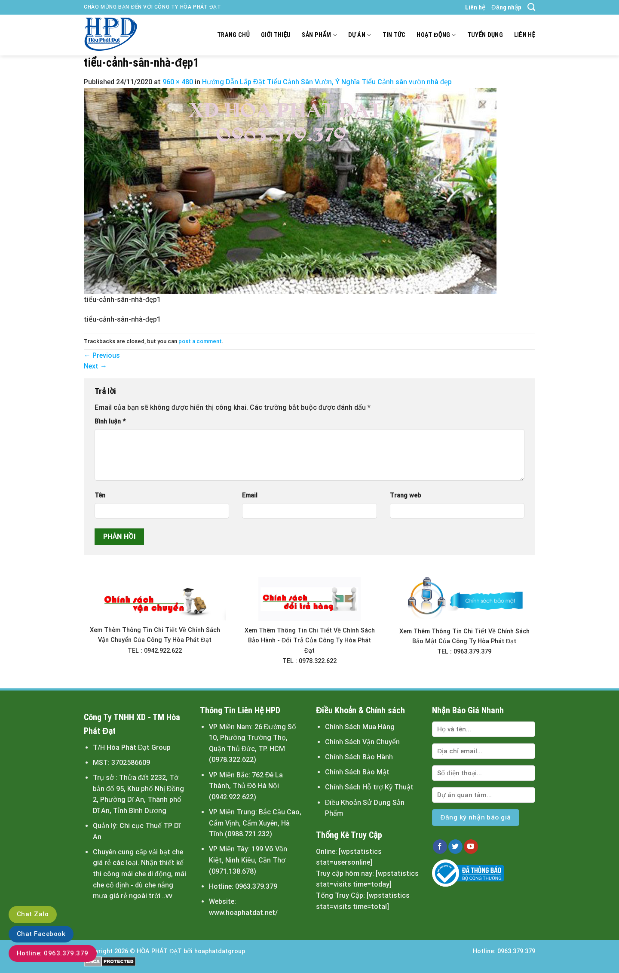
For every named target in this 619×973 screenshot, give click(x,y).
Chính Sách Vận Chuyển (362, 742)
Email (249, 495)
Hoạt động (436, 35)
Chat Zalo (33, 914)
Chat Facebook (41, 934)
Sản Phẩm (319, 35)
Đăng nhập (506, 7)
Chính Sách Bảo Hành (359, 757)
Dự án (359, 35)
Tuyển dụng (485, 35)
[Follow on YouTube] (471, 846)
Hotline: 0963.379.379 (53, 953)
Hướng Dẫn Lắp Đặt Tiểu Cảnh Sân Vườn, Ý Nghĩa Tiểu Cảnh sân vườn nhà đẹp (327, 82)
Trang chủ (233, 35)
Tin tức (394, 35)
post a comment (200, 341)
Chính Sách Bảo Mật (357, 772)
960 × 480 (177, 82)
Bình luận (110, 421)
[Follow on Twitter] (455, 846)
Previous (102, 355)
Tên (100, 495)
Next (95, 366)
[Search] (531, 7)
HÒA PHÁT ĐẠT (159, 951)
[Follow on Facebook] (440, 846)
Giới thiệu (276, 35)
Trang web (405, 495)
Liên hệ (475, 7)
